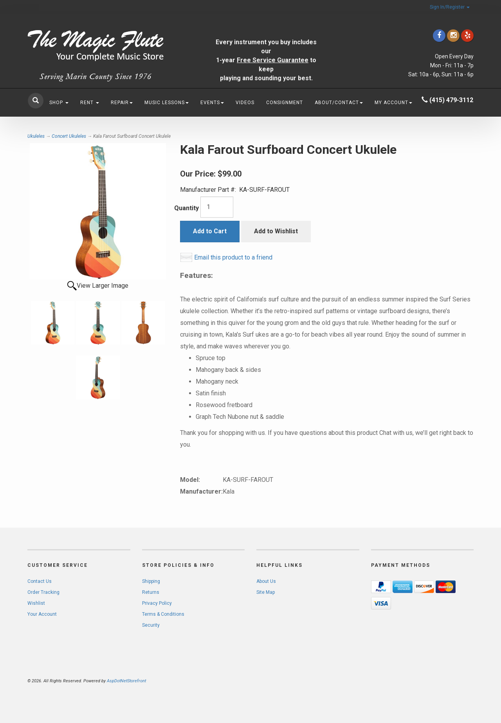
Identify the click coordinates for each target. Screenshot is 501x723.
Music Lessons (166, 102)
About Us (266, 581)
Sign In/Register (450, 7)
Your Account (42, 614)
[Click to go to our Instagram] (453, 35)
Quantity (186, 208)
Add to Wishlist (276, 231)
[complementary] (444, 680)
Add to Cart (210, 231)
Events (212, 102)
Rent (89, 102)
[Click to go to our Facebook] (439, 35)
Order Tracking (43, 592)
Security (151, 625)
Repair (122, 102)
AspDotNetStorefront (126, 680)
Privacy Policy (157, 603)
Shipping (151, 581)
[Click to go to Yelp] (467, 35)
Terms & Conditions (163, 614)
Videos (245, 102)
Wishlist (36, 603)
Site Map (265, 592)
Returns (150, 592)
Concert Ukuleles (69, 136)
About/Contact (339, 102)
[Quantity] (216, 207)
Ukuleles (36, 136)
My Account (393, 102)
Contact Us (39, 581)
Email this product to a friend (233, 257)
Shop (58, 102)
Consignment (284, 102)
